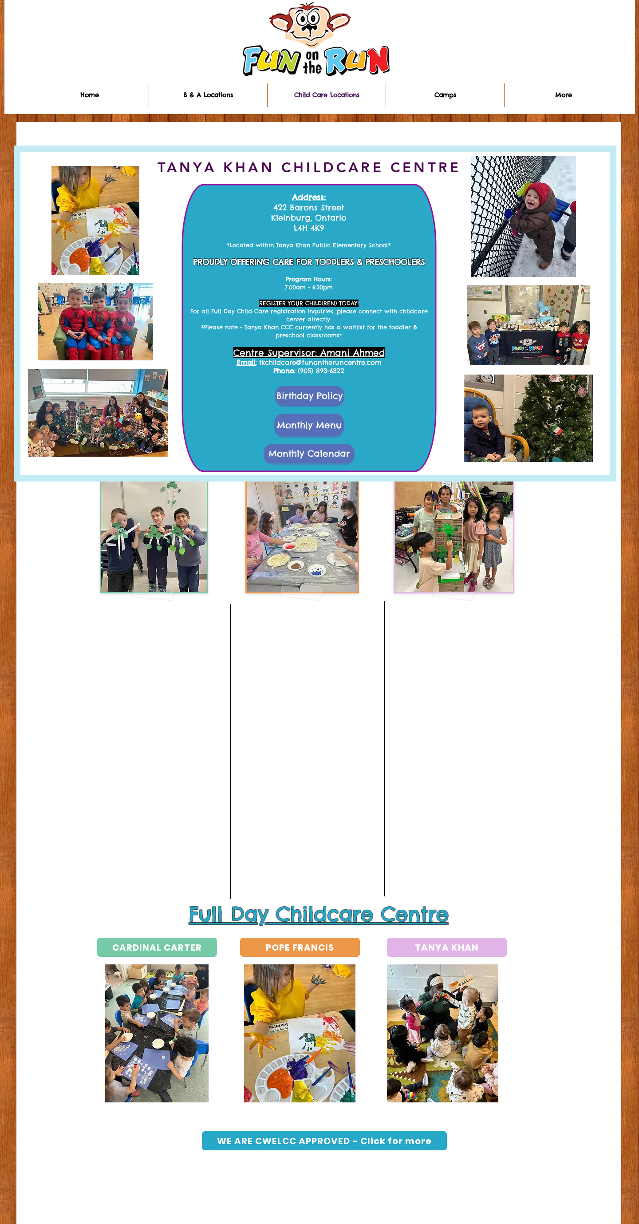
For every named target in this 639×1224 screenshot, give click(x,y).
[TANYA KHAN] (447, 947)
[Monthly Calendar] (309, 453)
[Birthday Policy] (309, 396)
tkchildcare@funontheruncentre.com (320, 362)
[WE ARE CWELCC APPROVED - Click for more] (324, 1140)
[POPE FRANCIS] (300, 947)
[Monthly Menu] (309, 425)
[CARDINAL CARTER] (157, 947)
